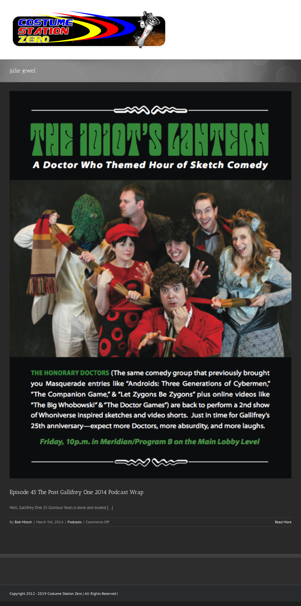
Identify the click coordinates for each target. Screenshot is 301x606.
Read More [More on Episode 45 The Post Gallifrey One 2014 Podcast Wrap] (283, 521)
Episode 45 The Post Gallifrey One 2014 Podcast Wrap (76, 492)
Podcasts (75, 521)
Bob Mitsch (23, 521)
